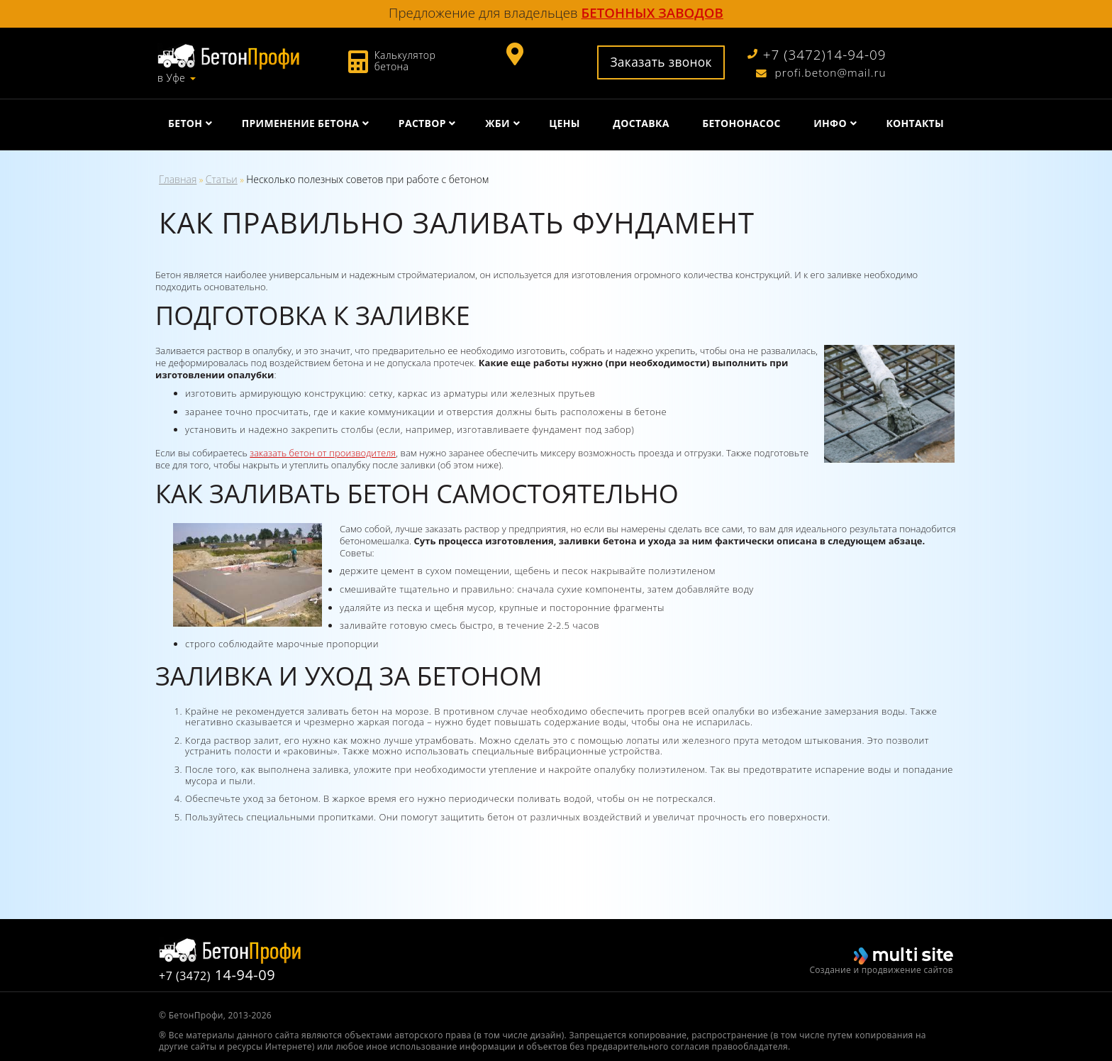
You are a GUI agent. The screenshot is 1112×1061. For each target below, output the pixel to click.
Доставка (641, 123)
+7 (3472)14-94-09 (816, 55)
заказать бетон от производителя (323, 452)
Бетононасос (741, 123)
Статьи (222, 179)
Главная (177, 179)
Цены (564, 123)
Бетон (185, 123)
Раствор (422, 123)
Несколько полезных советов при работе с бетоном (367, 179)
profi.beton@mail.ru (821, 73)
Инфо (830, 123)
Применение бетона (301, 123)
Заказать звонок (661, 61)
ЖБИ (497, 123)
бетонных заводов (652, 12)
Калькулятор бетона (405, 60)
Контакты (915, 123)
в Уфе (171, 78)
